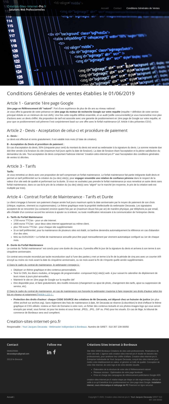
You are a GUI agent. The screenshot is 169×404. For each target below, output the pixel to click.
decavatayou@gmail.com (18, 354)
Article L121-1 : (46, 294)
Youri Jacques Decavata (141, 397)
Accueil (105, 8)
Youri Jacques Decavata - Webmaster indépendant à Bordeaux (54, 326)
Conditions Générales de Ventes (143, 8)
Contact (117, 8)
